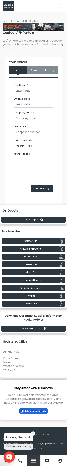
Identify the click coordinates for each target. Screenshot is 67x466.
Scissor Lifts (44, 241)
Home (5, 21)
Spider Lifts (44, 303)
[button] (60, 6)
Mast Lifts (45, 272)
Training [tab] (49, 70)
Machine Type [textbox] (24, 145)
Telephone (21, 126)
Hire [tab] (15, 70)
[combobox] (33, 146)
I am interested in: (24, 140)
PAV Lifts (45, 296)
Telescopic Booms (42, 280)
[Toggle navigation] (60, 6)
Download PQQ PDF (33, 328)
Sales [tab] (34, 70)
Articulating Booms (42, 249)
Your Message (23, 154)
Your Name (21, 85)
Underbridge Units (42, 288)
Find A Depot (33, 219)
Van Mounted (43, 264)
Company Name (24, 112)
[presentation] (40, 176)
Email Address (23, 98)
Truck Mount (44, 256)
